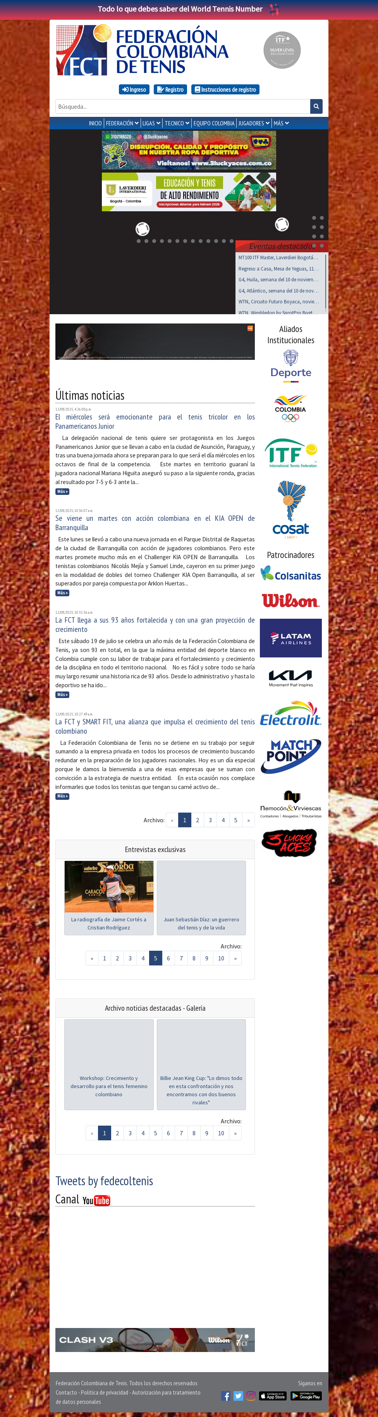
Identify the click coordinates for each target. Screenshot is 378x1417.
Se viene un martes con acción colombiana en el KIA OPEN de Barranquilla (155, 521)
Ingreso (134, 89)
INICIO (95, 123)
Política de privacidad (104, 1391)
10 (221, 956)
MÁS (279, 123)
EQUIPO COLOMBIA (214, 123)
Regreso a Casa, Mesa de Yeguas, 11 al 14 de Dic (279, 267)
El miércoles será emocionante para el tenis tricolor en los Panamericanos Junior (155, 420)
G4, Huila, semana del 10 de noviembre (279, 278)
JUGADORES (251, 123)
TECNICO (174, 123)
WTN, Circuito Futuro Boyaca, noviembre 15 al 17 (279, 300)
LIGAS (149, 123)
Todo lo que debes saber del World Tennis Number (189, 9)
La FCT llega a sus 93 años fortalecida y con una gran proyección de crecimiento (155, 623)
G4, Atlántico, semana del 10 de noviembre (279, 289)
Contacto (66, 1391)
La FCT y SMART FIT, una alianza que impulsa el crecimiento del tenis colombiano (155, 724)
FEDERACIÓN (119, 123)
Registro (170, 89)
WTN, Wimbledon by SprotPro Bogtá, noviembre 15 (279, 311)
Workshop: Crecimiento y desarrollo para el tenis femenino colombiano (109, 1084)
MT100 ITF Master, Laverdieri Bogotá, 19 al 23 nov (279, 256)
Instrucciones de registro (225, 89)
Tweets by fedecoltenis (104, 1179)
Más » (62, 490)
